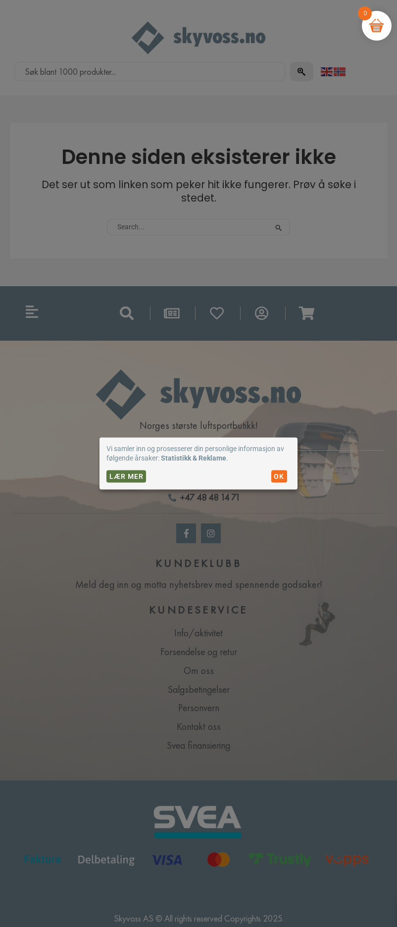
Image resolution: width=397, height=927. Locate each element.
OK (279, 476)
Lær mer (126, 476)
